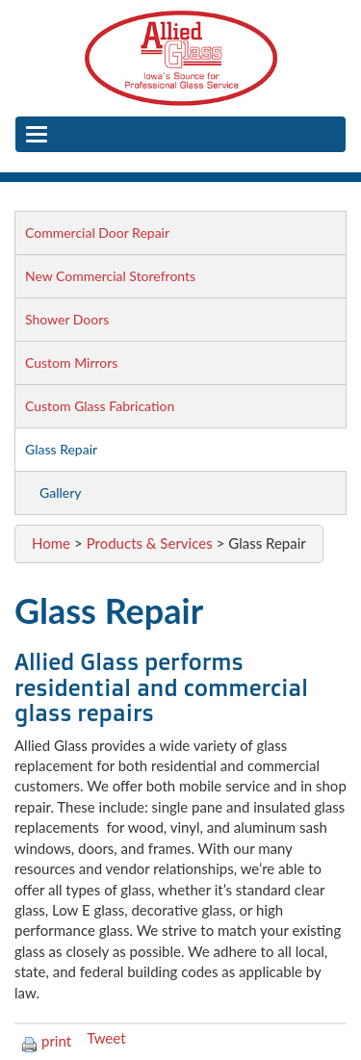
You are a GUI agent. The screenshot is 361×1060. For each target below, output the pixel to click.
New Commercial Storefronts (110, 276)
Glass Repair (61, 449)
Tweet (106, 1038)
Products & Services (150, 543)
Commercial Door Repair (97, 232)
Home (51, 543)
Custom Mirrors (71, 362)
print (46, 1040)
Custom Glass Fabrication (99, 406)
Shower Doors (67, 319)
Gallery (60, 492)
